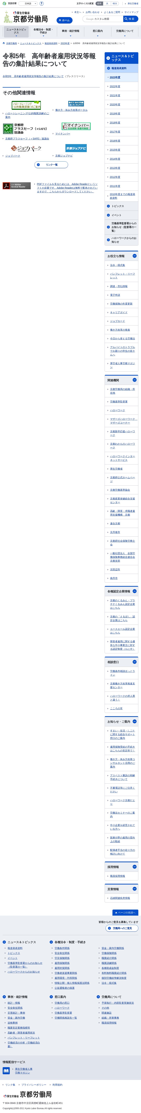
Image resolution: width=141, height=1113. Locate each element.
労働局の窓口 (62, 1002)
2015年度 (115, 149)
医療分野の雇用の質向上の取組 (122, 839)
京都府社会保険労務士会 (122, 542)
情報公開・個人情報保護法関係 (72, 983)
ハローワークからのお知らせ (124, 240)
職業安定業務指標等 (19, 1027)
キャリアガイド (119, 312)
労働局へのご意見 (122, 928)
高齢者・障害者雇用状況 (21, 1032)
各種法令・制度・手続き (70, 942)
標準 (99, 3)
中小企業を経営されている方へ (122, 827)
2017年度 (115, 131)
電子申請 (115, 295)
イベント (116, 215)
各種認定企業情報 (122, 591)
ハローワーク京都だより (122, 802)
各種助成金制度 (110, 968)
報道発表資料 (119, 68)
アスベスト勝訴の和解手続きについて (122, 777)
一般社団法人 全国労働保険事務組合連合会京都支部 (122, 557)
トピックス (118, 206)
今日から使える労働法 (122, 338)
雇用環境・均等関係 (66, 978)
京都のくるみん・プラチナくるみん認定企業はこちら (122, 604)
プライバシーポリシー (33, 1084)
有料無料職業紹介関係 (114, 973)
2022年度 (115, 86)
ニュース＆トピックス (122, 58)
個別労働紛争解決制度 (114, 978)
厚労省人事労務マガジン (122, 365)
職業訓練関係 (109, 963)
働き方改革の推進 (120, 329)
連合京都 (115, 523)
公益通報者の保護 (64, 987)
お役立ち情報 (122, 256)
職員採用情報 (117, 876)
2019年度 (115, 113)
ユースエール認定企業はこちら (122, 631)
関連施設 (107, 1012)
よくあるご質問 (112, 12)
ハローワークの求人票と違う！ (122, 698)
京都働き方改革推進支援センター (122, 685)
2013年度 (115, 167)
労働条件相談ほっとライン (122, 673)
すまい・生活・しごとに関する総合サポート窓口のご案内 (122, 734)
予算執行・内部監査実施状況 (118, 1002)
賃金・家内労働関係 (113, 948)
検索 (132, 18)
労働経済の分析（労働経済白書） (24, 1044)
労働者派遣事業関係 (66, 973)
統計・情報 (14, 1002)
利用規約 (57, 1084)
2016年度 (115, 140)
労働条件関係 (62, 948)
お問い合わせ (92, 12)
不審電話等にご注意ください (122, 789)
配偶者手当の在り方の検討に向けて (122, 852)
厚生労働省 (133, 3)
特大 (115, 3)
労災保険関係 (62, 958)
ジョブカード (117, 321)
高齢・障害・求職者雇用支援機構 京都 (122, 513)
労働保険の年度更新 (121, 303)
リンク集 (10, 1084)
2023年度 (115, 77)
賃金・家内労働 (16, 1017)
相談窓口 (122, 662)
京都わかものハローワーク (122, 445)
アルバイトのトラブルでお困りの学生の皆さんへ (122, 351)
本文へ (77, 12)
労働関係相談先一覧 (66, 1017)
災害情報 (122, 889)
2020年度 (115, 104)
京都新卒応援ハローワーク (122, 433)
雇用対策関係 (62, 968)
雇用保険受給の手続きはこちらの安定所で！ (122, 748)
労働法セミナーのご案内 (122, 814)
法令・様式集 (117, 265)
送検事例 (13, 1022)
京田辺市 (115, 569)
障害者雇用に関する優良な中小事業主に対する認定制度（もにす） (122, 645)
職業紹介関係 (109, 958)
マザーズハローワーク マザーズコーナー (123, 421)
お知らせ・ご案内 (122, 721)
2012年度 (115, 177)
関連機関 (122, 380)
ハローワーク (117, 410)
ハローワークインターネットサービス (122, 458)
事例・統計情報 (17, 996)
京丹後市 (115, 532)
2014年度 (115, 158)
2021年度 (115, 95)
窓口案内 (60, 996)
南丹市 (114, 578)
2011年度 (115, 186)
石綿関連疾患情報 (120, 898)
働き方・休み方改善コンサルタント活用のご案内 (122, 763)
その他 (105, 1007)
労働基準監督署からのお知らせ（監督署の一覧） (124, 227)
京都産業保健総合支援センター (122, 500)
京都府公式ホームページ (122, 479)
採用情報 (122, 867)
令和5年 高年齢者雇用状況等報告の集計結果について (33, 76)
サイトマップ (131, 12)
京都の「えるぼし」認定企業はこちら (122, 618)
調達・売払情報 (119, 286)
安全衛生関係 (62, 953)
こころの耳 (116, 708)
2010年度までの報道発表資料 (122, 196)
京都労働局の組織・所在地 (122, 391)
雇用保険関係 (62, 963)
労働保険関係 (109, 953)
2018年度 (115, 122)
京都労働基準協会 (120, 489)
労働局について (111, 996)
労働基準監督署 (119, 401)
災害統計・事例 (16, 1012)
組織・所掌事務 (110, 1017)
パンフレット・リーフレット (122, 275)
